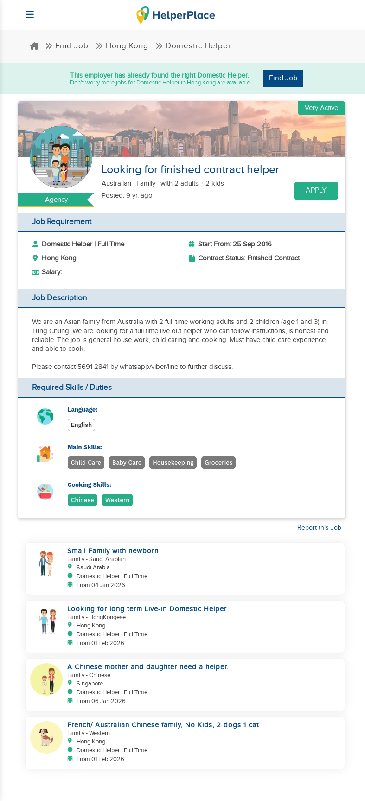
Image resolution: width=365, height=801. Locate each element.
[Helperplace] (25, 10)
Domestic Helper (193, 46)
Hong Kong (122, 46)
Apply (316, 190)
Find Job (67, 46)
